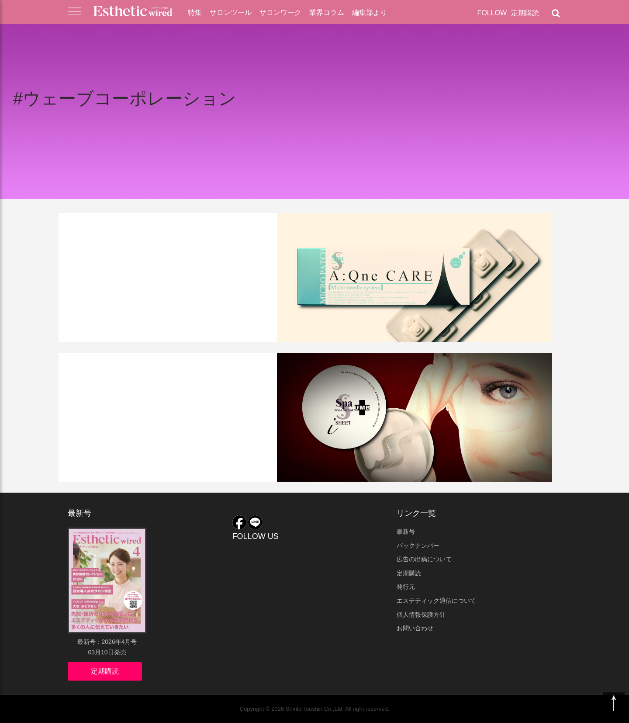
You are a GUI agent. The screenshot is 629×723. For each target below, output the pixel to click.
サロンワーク (280, 12)
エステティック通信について (436, 600)
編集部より (369, 12)
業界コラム (326, 12)
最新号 (406, 531)
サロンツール (231, 12)
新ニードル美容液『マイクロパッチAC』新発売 (166, 252)
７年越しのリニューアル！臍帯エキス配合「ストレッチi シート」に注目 (172, 392)
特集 (195, 12)
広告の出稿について (424, 559)
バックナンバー (418, 545)
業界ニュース (92, 226)
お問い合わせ (415, 628)
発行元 (406, 586)
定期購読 (525, 13)
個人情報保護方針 (421, 614)
